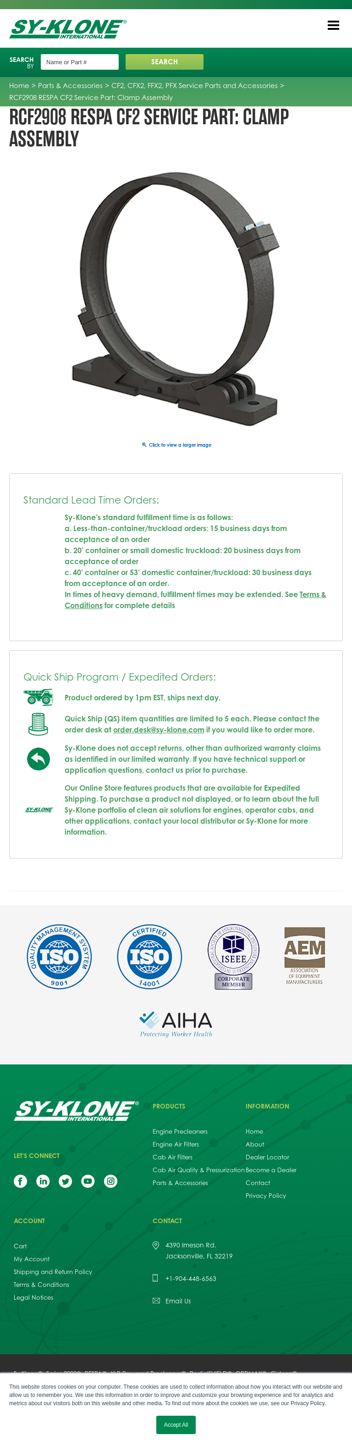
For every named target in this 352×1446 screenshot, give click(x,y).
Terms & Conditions (41, 1284)
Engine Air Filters (176, 1144)
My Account (32, 1259)
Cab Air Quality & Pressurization (199, 1170)
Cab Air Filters (172, 1157)
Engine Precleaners (180, 1131)
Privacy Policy (266, 1195)
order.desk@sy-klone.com (158, 729)
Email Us (178, 1301)
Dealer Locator (267, 1157)
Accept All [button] (176, 1425)
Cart (20, 1246)
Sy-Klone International (70, 29)
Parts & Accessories (180, 1182)
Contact (258, 1182)
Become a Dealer (271, 1170)
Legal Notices (33, 1297)
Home (254, 1131)
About (255, 1144)
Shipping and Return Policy (53, 1271)
